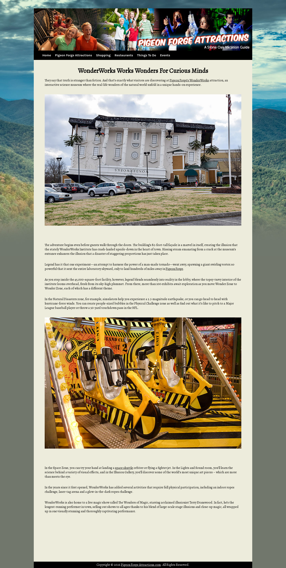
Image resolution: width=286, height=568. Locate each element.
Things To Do (146, 55)
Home (46, 55)
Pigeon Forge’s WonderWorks (189, 80)
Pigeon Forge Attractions (73, 55)
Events (165, 55)
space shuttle (124, 468)
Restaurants (124, 55)
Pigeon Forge (174, 269)
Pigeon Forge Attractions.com (141, 565)
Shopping (103, 55)
